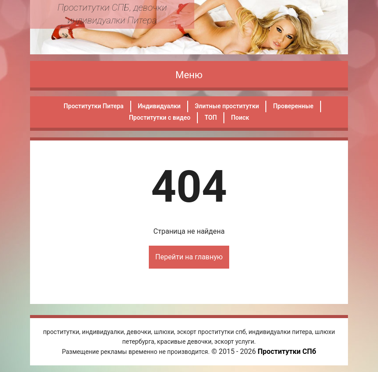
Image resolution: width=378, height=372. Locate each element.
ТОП (210, 117)
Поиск (240, 117)
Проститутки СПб (286, 351)
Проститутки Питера (94, 106)
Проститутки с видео (159, 117)
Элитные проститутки (227, 106)
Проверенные (293, 106)
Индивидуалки (159, 106)
